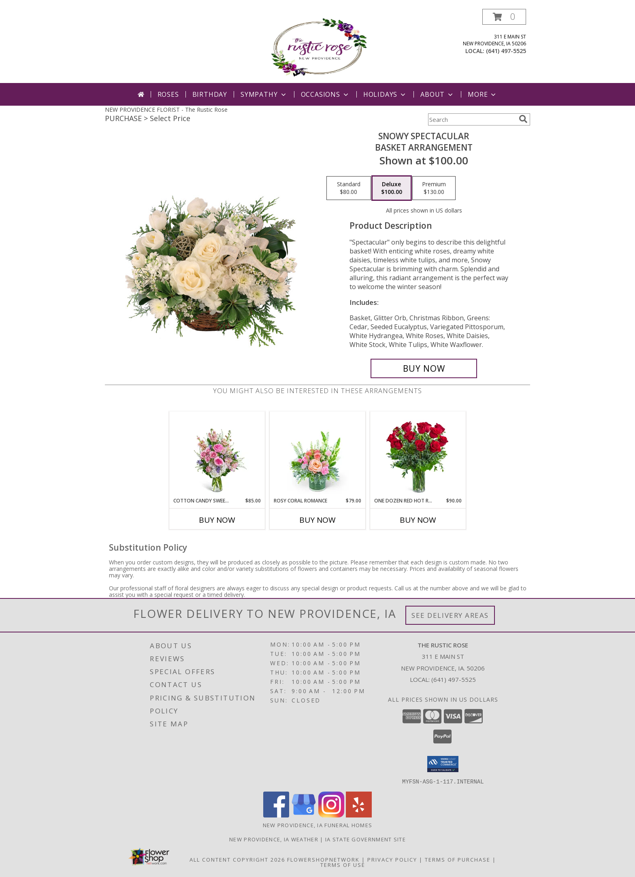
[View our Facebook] (276, 815)
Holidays (385, 94)
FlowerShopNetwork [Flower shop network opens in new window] (323, 859)
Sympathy (264, 94)
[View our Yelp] (359, 815)
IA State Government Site (365, 839)
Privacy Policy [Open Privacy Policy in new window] (392, 859)
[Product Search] (471, 119)
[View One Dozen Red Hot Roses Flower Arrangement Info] (418, 454)
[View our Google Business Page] (304, 815)
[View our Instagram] (331, 815)
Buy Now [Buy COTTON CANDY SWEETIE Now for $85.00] (217, 520)
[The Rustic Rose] (318, 46)
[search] (523, 119)
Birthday (209, 94)
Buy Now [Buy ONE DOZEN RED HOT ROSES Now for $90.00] (418, 520)
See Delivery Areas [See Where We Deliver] (450, 615)
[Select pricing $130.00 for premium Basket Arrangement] (434, 188)
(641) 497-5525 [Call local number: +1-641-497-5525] (506, 51)
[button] (504, 17)
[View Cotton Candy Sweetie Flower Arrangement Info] (217, 454)
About (437, 94)
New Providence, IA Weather (273, 839)
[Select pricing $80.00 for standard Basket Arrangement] (349, 188)
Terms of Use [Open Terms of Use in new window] (342, 864)
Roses (168, 94)
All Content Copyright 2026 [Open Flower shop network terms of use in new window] (237, 859)
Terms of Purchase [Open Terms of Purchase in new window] (457, 859)
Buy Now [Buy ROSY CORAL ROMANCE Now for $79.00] (317, 520)
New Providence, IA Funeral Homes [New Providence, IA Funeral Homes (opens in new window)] (318, 824)
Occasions (325, 94)
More (482, 94)
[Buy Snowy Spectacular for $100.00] (424, 368)
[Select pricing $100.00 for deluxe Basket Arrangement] (392, 188)
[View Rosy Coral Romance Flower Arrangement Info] (318, 454)
